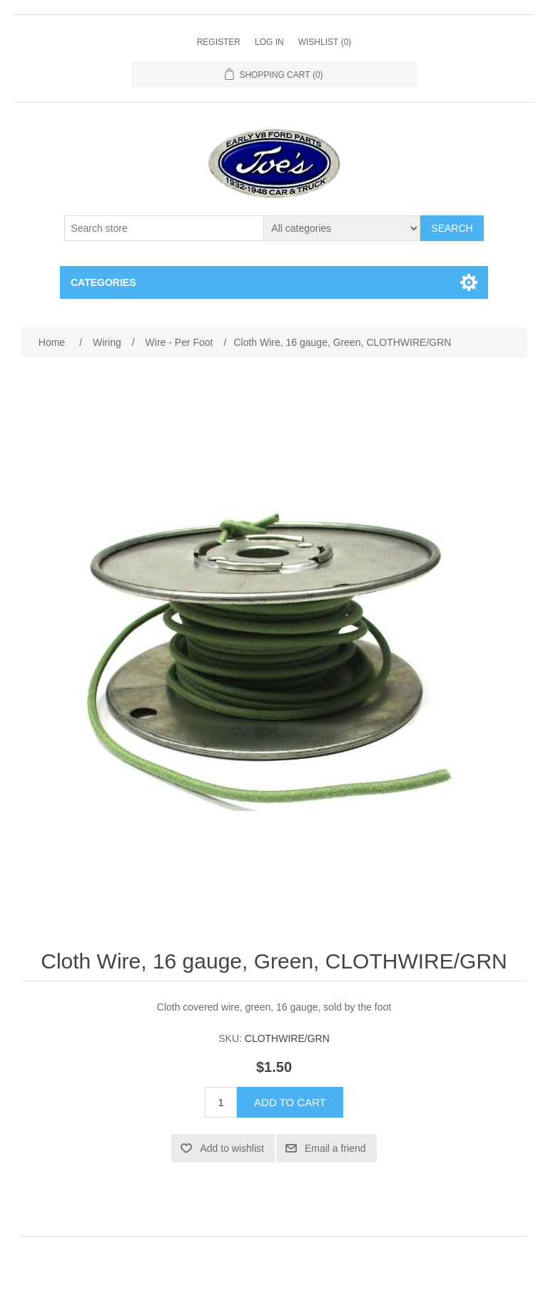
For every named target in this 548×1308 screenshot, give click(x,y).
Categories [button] (103, 282)
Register (218, 42)
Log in (269, 42)
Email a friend (335, 1148)
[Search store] (164, 228)
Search (451, 228)
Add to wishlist (231, 1148)
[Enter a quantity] (221, 1102)
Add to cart (290, 1102)
